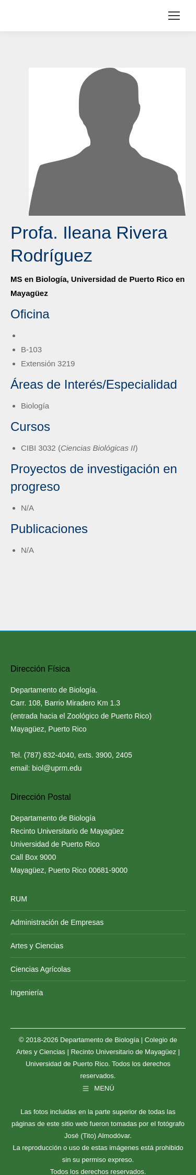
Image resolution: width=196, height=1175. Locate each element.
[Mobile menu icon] (174, 15)
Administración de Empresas (56, 922)
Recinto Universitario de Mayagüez (123, 1052)
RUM (18, 899)
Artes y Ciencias (36, 946)
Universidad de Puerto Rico (67, 1064)
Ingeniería (26, 992)
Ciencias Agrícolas (40, 969)
